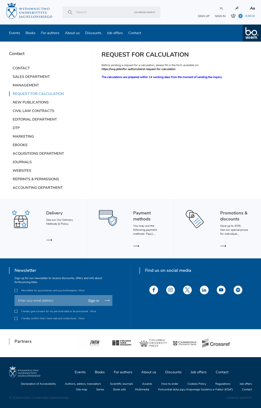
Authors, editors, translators (83, 384)
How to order (169, 384)
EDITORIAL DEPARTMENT (35, 119)
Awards (147, 384)
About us (72, 33)
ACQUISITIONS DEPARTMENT (38, 153)
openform (246, 397)
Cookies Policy (196, 384)
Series (100, 389)
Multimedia (142, 389)
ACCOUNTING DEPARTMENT (38, 187)
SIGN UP (204, 16)
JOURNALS (22, 162)
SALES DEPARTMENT (31, 76)
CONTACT (21, 68)
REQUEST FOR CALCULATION (38, 93)
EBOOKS (20, 145)
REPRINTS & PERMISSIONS (36, 179)
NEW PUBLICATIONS (31, 102)
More (81, 290)
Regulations (223, 384)
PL (221, 9)
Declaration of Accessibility (38, 384)
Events (14, 33)
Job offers (115, 33)
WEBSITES (22, 170)
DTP (16, 127)
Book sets (119, 389)
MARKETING (23, 136)
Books (31, 33)
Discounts (93, 33)
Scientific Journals (121, 384)
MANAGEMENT (26, 85)
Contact (134, 33)
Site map (81, 389)
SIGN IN (220, 16)
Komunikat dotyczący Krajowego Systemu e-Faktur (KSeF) (195, 389)
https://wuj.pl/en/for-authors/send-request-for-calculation (138, 69)
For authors (50, 33)
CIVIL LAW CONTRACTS (33, 110)
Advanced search (144, 12)
